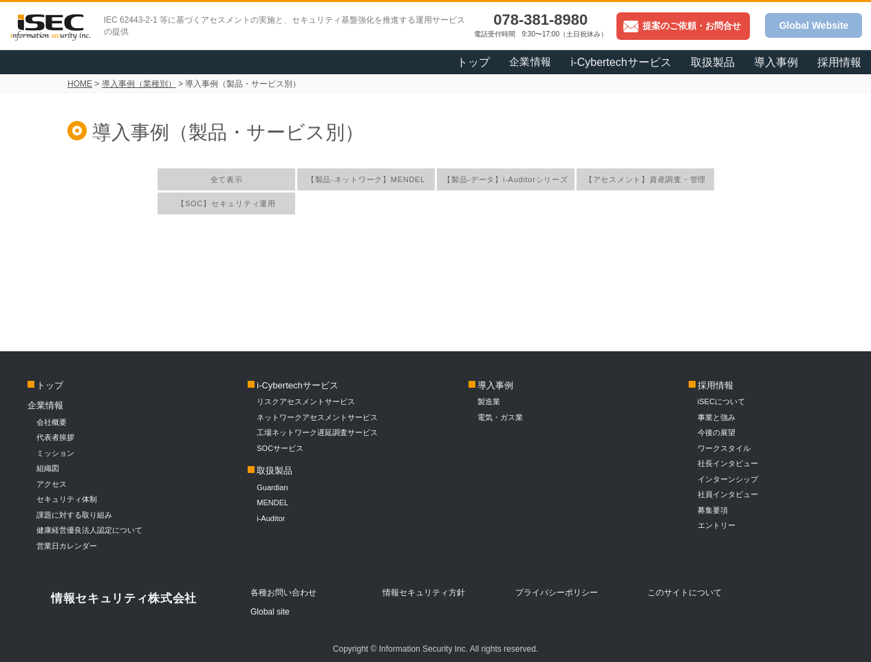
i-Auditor (271, 518)
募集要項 (713, 510)
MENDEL (272, 502)
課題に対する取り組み (74, 515)
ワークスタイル (724, 448)
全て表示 (226, 179)
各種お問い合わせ (283, 592)
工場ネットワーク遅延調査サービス (317, 432)
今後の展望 (716, 432)
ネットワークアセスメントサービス (317, 417)
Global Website (813, 25)
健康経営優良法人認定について (89, 530)
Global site (270, 612)
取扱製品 (713, 62)
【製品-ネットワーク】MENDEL (366, 179)
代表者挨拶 (55, 437)
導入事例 (776, 62)
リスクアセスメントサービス (306, 401)
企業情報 (530, 61)
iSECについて (721, 401)
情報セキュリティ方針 (424, 592)
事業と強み (716, 417)
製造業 (488, 401)
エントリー (716, 525)
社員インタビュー (728, 494)
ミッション (55, 453)
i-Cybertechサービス (621, 62)
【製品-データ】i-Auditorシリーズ (506, 179)
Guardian (272, 487)
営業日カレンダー (66, 546)
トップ (473, 62)
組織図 (47, 468)
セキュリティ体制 (66, 499)
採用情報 (839, 62)
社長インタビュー (728, 463)
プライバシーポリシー (556, 592)
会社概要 (51, 422)
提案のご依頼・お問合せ (682, 26)
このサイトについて (684, 592)
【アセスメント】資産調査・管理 (645, 179)
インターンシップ (728, 479)
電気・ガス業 (500, 417)
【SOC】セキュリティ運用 (226, 203)
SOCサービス (284, 448)
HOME (79, 84)
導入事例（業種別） (139, 84)
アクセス (51, 484)
